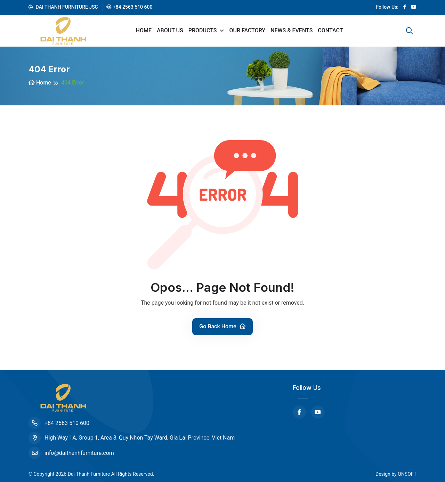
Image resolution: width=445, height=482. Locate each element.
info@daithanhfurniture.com (71, 453)
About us (170, 30)
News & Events (291, 30)
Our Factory (247, 30)
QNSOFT (407, 474)
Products (203, 30)
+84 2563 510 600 (129, 7)
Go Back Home (222, 326)
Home (144, 30)
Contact (330, 30)
